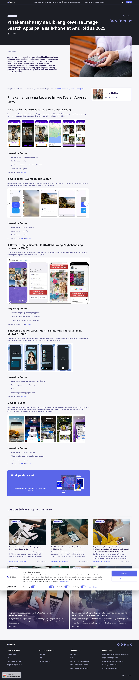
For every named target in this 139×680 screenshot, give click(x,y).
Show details (93, 676)
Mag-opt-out (74, 654)
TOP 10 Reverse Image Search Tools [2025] (70, 89)
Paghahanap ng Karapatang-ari (94, 2)
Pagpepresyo (11, 654)
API (8, 658)
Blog (40, 658)
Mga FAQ (42, 654)
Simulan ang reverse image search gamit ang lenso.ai (30, 489)
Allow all (124, 662)
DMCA (72, 658)
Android (23, 173)
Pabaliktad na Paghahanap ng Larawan (47, 2)
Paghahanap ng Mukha (72, 2)
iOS (22, 239)
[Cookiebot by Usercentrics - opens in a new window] (11, 676)
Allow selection (124, 668)
